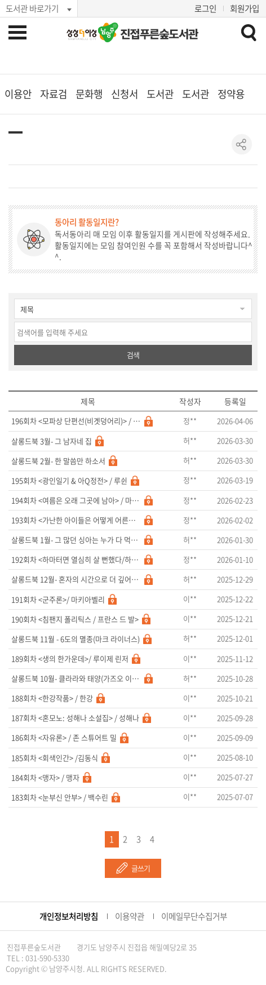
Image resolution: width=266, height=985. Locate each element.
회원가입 (244, 8)
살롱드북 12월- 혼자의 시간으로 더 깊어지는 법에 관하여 (76, 579)
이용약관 (129, 916)
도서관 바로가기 (32, 8)
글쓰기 (140, 868)
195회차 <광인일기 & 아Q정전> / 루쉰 (69, 481)
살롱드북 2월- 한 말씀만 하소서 (58, 461)
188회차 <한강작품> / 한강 (52, 698)
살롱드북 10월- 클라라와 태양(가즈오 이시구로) (76, 678)
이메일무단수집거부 (194, 916)
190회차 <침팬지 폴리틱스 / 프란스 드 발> (75, 619)
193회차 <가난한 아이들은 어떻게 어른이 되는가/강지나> (76, 520)
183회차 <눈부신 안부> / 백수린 (59, 797)
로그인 (205, 8)
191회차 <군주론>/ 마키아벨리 (58, 599)
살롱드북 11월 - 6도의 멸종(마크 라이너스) (75, 639)
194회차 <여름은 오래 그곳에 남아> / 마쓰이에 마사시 (76, 500)
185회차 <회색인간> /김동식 (54, 758)
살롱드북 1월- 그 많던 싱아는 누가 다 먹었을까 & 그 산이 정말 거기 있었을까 (76, 540)
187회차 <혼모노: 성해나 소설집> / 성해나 (75, 718)
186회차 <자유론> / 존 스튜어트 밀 (64, 738)
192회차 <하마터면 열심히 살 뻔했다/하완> (76, 559)
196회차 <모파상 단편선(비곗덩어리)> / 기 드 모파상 (76, 421)
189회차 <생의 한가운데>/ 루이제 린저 (69, 659)
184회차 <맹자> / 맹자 (45, 778)
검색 (133, 354)
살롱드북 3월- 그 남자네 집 (51, 441)
